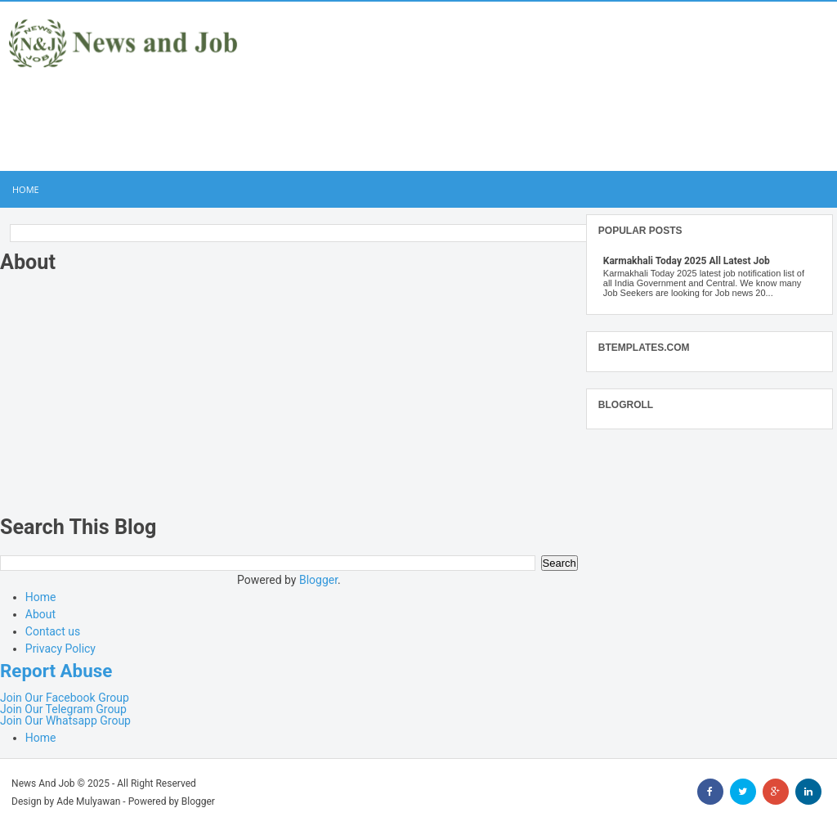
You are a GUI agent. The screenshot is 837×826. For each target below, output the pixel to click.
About (40, 614)
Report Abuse (56, 670)
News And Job (43, 783)
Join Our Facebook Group (64, 697)
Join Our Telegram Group (63, 709)
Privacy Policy (60, 648)
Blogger (318, 579)
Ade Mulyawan (88, 801)
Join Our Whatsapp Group (65, 720)
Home (25, 189)
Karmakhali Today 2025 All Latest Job (686, 261)
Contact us (52, 631)
